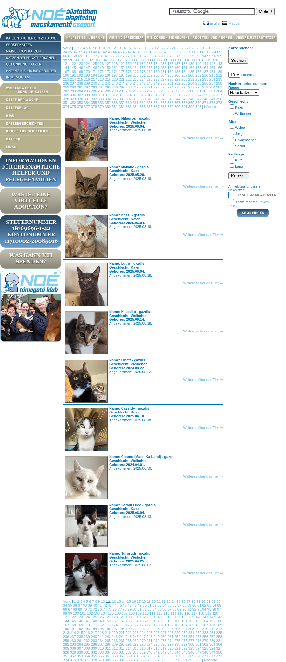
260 (73, 87)
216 (87, 79)
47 (130, 52)
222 (129, 79)
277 (191, 87)
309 (94, 95)
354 (87, 103)
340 (150, 99)
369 (191, 103)
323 (191, 95)
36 (75, 52)
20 (154, 48)
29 (198, 48)
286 (94, 91)
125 (94, 64)
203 (156, 75)
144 (66, 68)
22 (164, 48)
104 (104, 60)
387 (156, 107)
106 (118, 60)
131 (136, 64)
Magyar (231, 23)
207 (184, 75)
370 (198, 103)
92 (194, 56)
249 (156, 83)
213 (66, 79)
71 (90, 56)
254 (191, 83)
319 (164, 95)
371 (205, 103)
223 (136, 79)
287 (101, 91)
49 (139, 52)
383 (129, 107)
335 (115, 99)
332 (94, 99)
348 (205, 99)
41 (100, 52)
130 (129, 64)
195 (101, 75)
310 (101, 95)
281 (219, 87)
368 (184, 103)
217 (94, 79)
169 (80, 72)
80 (135, 56)
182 (170, 72)
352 (73, 103)
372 (212, 103)
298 (178, 91)
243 (115, 83)
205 (170, 75)
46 (125, 52)
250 (164, 83)
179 (150, 72)
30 (204, 48)
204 (164, 75)
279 (205, 87)
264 (101, 87)
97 (219, 56)
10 (103, 48)
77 (120, 56)
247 (143, 83)
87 (169, 56)
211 (212, 75)
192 (80, 75)
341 (156, 99)
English (212, 23)
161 (184, 68)
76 (115, 56)
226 (156, 79)
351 (66, 103)
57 (179, 52)
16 (134, 48)
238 (80, 83)
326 (212, 95)
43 (110, 52)
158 (164, 68)
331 (87, 99)
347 (198, 99)
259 (66, 87)
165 (212, 68)
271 (150, 87)
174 (115, 72)
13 (119, 48)
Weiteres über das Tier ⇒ (203, 138)
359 (122, 103)
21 (159, 48)
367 (178, 103)
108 (132, 60)
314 (129, 95)
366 (170, 103)
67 (70, 56)
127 (108, 64)
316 (143, 95)
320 (170, 95)
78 (125, 56)
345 (184, 99)
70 (85, 56)
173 (108, 72)
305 (66, 95)
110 (146, 60)
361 (136, 103)
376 (80, 107)
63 (209, 52)
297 (170, 91)
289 (115, 91)
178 (143, 72)
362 (143, 103)
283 (73, 91)
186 (198, 72)
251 (170, 83)
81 (139, 56)
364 (156, 103)
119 (208, 60)
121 (66, 64)
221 (122, 79)
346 (191, 99)
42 (105, 52)
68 (75, 56)
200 (136, 75)
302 (205, 91)
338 (136, 99)
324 (198, 95)
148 (94, 68)
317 (150, 95)
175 (122, 72)
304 (219, 91)
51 (150, 52)
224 (143, 79)
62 (204, 52)
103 (97, 60)
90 (184, 56)
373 (219, 103)
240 (94, 83)
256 (205, 83)
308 (87, 95)
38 (85, 52)
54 (164, 52)
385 (143, 107)
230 (184, 79)
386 (150, 107)
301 (198, 91)
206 (178, 75)
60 (194, 52)
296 (164, 91)
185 (191, 72)
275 (178, 87)
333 (101, 99)
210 (205, 75)
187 (205, 72)
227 (164, 79)
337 (129, 99)
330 (80, 99)
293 (143, 91)
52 (154, 52)
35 (70, 52)
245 (129, 83)
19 (149, 48)
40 (95, 52)
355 (94, 103)
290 (122, 91)
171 (94, 72)
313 (122, 95)
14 (124, 48)
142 (212, 64)
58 (184, 52)
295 (156, 91)
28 (193, 48)
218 (101, 79)
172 (101, 72)
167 (66, 72)
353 (80, 103)
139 (191, 64)
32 (213, 48)
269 (136, 87)
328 (66, 99)
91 (189, 56)
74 (105, 56)
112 (160, 60)
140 (198, 64)
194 (94, 75)
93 (199, 56)
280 (212, 87)
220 (115, 79)
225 (150, 79)
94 (204, 56)
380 (108, 107)
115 (180, 60)
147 (87, 68)
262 (87, 87)
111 (153, 60)
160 (178, 68)
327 (219, 95)
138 (184, 64)
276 (184, 87)
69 (80, 56)
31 (208, 48)
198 (122, 75)
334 (108, 99)
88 (175, 56)
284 (80, 91)
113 (166, 60)
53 (160, 52)
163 (198, 68)
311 (108, 95)
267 (122, 87)
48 (135, 52)
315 (136, 95)
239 (87, 83)
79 (130, 56)
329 (73, 99)
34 (65, 52)
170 (87, 72)
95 (209, 56)
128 (115, 64)
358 (115, 103)
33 (218, 48)
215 (80, 79)
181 (164, 72)
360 (129, 103)
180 (156, 72)
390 (178, 107)
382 (122, 107)
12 (114, 48)
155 (143, 68)
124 (87, 64)
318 (156, 95)
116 (187, 60)
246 (136, 83)
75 (110, 56)
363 (150, 103)
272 (156, 87)
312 (115, 95)
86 (164, 56)
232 (198, 79)
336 (122, 99)
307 (80, 95)
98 (65, 60)
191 (73, 75)
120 (215, 60)
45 (120, 52)
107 (125, 60)
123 (80, 64)
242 (108, 83)
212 (219, 75)
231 (191, 79)
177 (136, 72)
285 (87, 91)
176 (129, 72)
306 (73, 95)
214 (73, 79)
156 (150, 68)
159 (170, 68)
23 (169, 48)
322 (184, 95)
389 (170, 107)
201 (143, 75)
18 (144, 48)
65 (219, 52)
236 (66, 83)
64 (214, 52)
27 (189, 48)
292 (136, 91)
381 (115, 107)
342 (164, 99)
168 (73, 72)
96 (214, 56)
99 (70, 60)
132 (143, 64)
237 (73, 83)
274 (170, 87)
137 (178, 64)
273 (164, 87)
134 (156, 64)
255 (198, 83)
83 (150, 56)
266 (115, 87)
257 (212, 83)
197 (115, 75)
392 (191, 107)
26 (184, 48)
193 (87, 75)
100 (76, 60)
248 (150, 83)
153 (129, 68)
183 (178, 72)
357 (108, 103)
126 (101, 64)
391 (184, 107)
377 (87, 107)
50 (145, 52)
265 (108, 87)
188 (212, 72)
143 (219, 64)
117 (194, 60)
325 (205, 95)
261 (80, 87)
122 (73, 64)
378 (94, 107)
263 (94, 87)
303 (212, 91)
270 (143, 87)
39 (90, 52)
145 (73, 68)
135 (164, 64)
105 (111, 60)
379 (101, 107)
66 (65, 56)
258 (219, 83)
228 (170, 79)
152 (122, 68)
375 (73, 107)
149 (101, 68)
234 (212, 79)
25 (178, 48)
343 (170, 99)
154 (136, 68)
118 (201, 60)
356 (101, 103)
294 (150, 91)
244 (122, 83)
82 (145, 56)
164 (205, 68)
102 (90, 60)
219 (108, 79)
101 (83, 60)
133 (150, 64)
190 (66, 75)
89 (179, 56)
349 (212, 99)
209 (198, 75)
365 (164, 103)
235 (219, 79)
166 (219, 68)
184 (184, 72)
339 (143, 99)
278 (198, 87)
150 (108, 68)
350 (219, 99)
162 (191, 68)
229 (178, 79)
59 (189, 52)
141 (205, 64)
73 (100, 56)
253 (184, 83)
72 (95, 56)
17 (139, 48)
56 (175, 52)
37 (80, 52)
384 (136, 107)
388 (164, 107)
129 (122, 64)
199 (129, 75)
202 (150, 75)
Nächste (210, 107)
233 (205, 79)
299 (184, 91)
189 (219, 72)
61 (199, 52)
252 (178, 83)
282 (66, 91)
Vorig (67, 48)
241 (101, 83)
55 (169, 52)
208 (191, 75)
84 (154, 56)
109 (139, 60)
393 (198, 107)
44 (115, 52)
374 (66, 107)
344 (178, 99)
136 (170, 64)
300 (191, 91)
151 (115, 68)
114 (174, 60)
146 (80, 68)
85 (160, 56)
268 (129, 87)
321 (178, 95)
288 (108, 91)
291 (129, 91)
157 (156, 68)
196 (108, 75)
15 (129, 48)
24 (174, 48)
